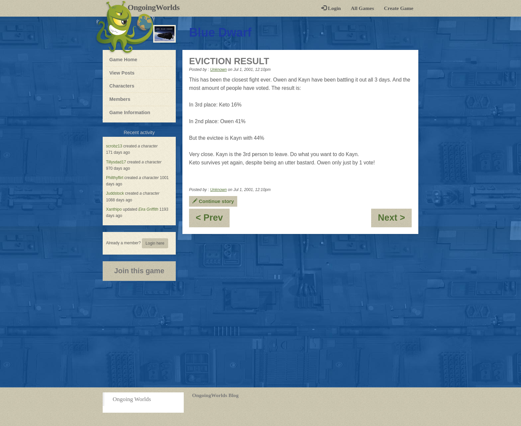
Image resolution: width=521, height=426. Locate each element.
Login (331, 8)
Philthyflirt (114, 177)
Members (119, 99)
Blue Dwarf (220, 32)
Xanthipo (114, 209)
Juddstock (115, 193)
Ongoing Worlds (132, 399)
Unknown (218, 69)
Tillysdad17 (116, 162)
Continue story (213, 201)
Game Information (129, 112)
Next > (395, 219)
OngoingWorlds (156, 7)
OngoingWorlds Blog (215, 395)
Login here (155, 243)
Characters (121, 86)
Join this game (139, 271)
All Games (362, 8)
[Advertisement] (260, 334)
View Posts (122, 73)
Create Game (398, 8)
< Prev (213, 219)
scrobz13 (114, 146)
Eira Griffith (148, 209)
